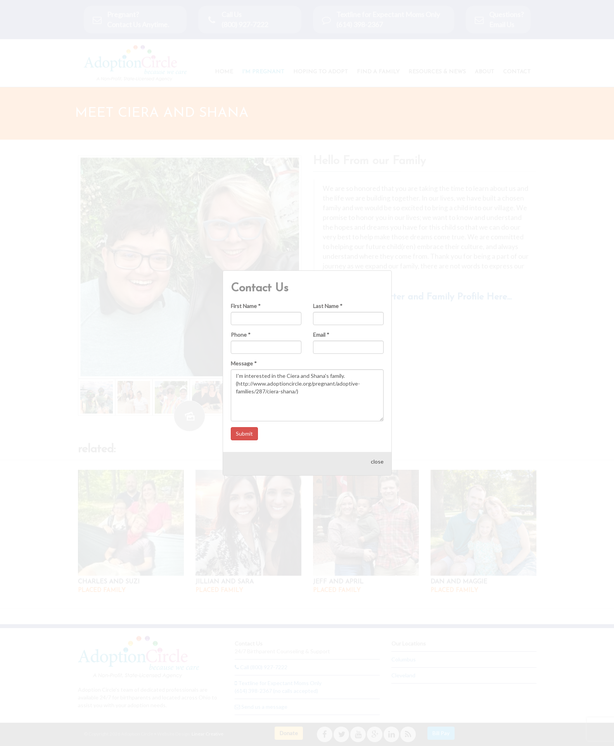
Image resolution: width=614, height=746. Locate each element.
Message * (244, 355)
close (377, 453)
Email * (321, 326)
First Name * (246, 297)
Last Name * (327, 297)
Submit (244, 425)
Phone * (241, 326)
